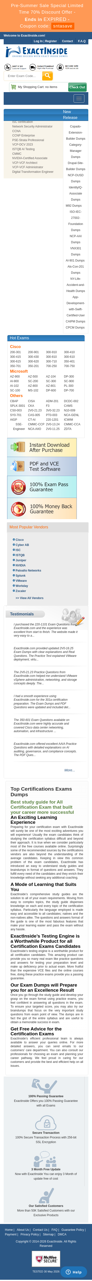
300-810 (51, 357)
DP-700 (69, 390)
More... (69, 770)
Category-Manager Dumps (75, 151)
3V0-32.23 (53, 410)
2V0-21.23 (34, 410)
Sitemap (48, 1234)
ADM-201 (52, 401)
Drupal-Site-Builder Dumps (75, 166)
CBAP (14, 401)
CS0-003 (16, 410)
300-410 (69, 352)
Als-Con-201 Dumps (75, 269)
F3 (48, 406)
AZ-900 (15, 376)
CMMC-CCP (36, 424)
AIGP (13, 419)
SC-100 (15, 390)
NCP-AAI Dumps (76, 239)
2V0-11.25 (53, 429)
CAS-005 (34, 415)
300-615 (15, 361)
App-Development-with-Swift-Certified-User (75, 306)
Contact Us (40, 1230)
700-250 (51, 366)
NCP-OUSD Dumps (76, 178)
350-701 (15, 366)
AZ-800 (33, 386)
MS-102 (33, 390)
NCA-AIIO (34, 429)
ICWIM (68, 419)
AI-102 (14, 386)
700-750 (69, 366)
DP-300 (69, 376)
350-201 (33, 366)
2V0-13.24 (53, 424)
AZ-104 (51, 376)
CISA (31, 401)
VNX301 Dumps (75, 251)
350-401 (69, 361)
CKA (31, 406)
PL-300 (69, 386)
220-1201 (52, 419)
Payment (10, 1234)
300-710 (51, 361)
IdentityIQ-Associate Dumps (75, 193)
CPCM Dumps (75, 327)
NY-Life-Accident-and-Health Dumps (75, 285)
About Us (23, 1230)
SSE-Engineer (19, 427)
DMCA (62, 1234)
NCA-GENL (71, 415)
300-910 (51, 352)
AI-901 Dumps (75, 260)
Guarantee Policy (73, 1230)
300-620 (33, 361)
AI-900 (14, 381)
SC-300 (51, 381)
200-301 (15, 352)
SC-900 (69, 381)
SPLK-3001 (17, 406)
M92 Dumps (74, 205)
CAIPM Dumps (75, 321)
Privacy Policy (30, 1234)
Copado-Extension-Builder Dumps (75, 132)
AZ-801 (51, 386)
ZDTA (67, 429)
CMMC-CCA (72, 424)
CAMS (68, 406)
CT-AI (32, 419)
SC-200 (33, 381)
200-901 (33, 352)
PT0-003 (51, 415)
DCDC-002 (71, 401)
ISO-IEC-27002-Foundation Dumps (75, 221)
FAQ (54, 1230)
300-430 (33, 357)
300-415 (15, 357)
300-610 (69, 357)
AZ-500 (33, 376)
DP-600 (51, 390)
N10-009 (69, 410)
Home (9, 1230)
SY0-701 (16, 415)
